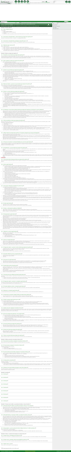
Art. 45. (4, 380)
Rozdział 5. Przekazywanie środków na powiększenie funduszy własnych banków (15, 404)
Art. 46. (4, 384)
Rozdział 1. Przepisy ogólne (6, 27)
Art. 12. (20, 132)
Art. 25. (8, 259)
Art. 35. (11, 323)
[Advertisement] (35, 12)
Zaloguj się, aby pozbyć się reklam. (62, 22)
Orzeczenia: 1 (2, 157)
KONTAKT (63, 451)
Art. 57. (6, 443)
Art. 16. (6, 164)
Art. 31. (15, 294)
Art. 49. (4, 394)
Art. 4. (7, 45)
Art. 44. (4, 377)
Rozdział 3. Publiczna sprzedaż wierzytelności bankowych (11, 339)
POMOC (61, 451)
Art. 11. (12, 120)
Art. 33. (12, 307)
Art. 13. (16, 141)
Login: (54, 1)
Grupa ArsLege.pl (10, 451)
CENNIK (25, 3)
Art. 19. (11, 208)
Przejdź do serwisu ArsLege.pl (30, 451)
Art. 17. (12, 185)
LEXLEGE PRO (35, 22)
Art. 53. (16, 414)
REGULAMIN (68, 451)
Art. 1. (6, 29)
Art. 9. (12, 91)
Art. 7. (12, 69)
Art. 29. (13, 286)
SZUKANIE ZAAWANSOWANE (27, 3)
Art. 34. (12, 313)
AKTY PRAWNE (19, 3)
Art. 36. (11, 329)
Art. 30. (10, 290)
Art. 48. (4, 390)
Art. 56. (14, 439)
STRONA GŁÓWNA (16, 3)
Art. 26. (9, 265)
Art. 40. (15, 351)
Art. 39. (12, 345)
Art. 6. (12, 60)
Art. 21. (9, 231)
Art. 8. (16, 83)
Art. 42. (14, 367)
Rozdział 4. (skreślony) (5, 372)
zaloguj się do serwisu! (45, 2)
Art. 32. (10, 299)
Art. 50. (4, 397)
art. (19, 87)
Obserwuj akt (48, 25)
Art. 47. (4, 387)
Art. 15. (14, 159)
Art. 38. (14, 340)
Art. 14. (13, 147)
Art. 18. (6, 203)
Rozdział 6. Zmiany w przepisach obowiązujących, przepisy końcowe (13, 433)
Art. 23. (16, 247)
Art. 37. (12, 335)
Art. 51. (4, 400)
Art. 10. (22, 109)
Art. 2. (16, 36)
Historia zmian (55, 23)
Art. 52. (17, 405)
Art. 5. (12, 54)
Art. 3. (14, 40)
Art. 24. (11, 253)
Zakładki (55, 27)
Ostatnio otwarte (56, 28)
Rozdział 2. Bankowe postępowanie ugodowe (9, 53)
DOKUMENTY (21, 3)
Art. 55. (11, 435)
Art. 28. (13, 281)
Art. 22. (7, 239)
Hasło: (54, 2)
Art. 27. (13, 274)
